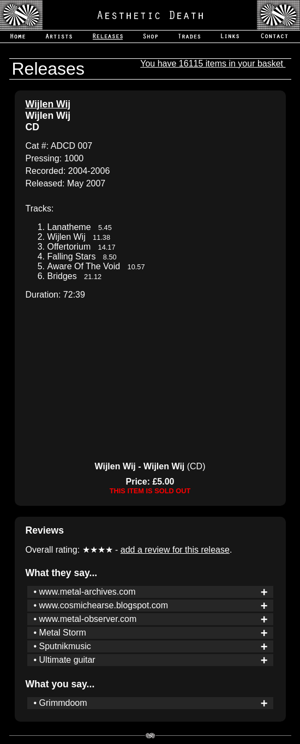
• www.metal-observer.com (85, 619)
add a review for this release (175, 549)
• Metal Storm (60, 632)
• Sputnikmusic (62, 646)
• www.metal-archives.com (85, 591)
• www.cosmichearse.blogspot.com (101, 605)
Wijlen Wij (48, 104)
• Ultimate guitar (64, 659)
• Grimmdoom (60, 702)
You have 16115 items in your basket (212, 63)
